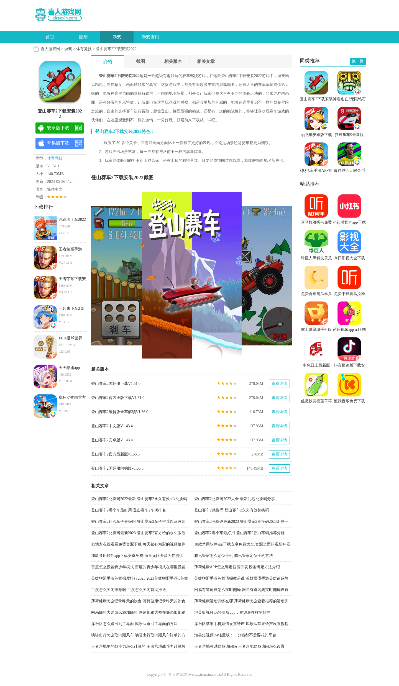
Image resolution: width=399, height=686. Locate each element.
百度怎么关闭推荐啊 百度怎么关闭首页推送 (128, 590)
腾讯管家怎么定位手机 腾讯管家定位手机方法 (233, 556)
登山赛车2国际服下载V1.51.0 (115, 384)
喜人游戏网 (50, 49)
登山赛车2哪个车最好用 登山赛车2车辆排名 (128, 510)
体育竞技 (84, 49)
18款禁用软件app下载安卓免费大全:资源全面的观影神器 (242, 544)
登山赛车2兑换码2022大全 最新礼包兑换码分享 (234, 499)
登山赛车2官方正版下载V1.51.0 (117, 398)
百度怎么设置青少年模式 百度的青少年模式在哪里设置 (138, 567)
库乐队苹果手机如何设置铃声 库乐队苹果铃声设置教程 (241, 624)
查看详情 (279, 384)
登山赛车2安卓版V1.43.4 (112, 440)
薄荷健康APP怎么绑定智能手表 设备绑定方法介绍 (237, 567)
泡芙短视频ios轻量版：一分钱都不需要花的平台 (235, 635)
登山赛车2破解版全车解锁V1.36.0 (119, 412)
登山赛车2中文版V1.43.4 (112, 426)
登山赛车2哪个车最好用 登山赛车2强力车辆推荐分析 (239, 533)
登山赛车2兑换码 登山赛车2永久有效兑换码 (231, 510)
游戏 (116, 37)
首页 (49, 37)
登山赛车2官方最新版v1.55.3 (115, 454)
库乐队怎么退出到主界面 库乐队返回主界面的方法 (134, 624)
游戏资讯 (150, 37)
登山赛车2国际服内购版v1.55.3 (117, 468)
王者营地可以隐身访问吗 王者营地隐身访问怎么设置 (239, 646)
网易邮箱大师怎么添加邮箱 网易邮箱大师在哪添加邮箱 (138, 612)
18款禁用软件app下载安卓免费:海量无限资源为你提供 (137, 556)
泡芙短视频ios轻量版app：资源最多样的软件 (232, 612)
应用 (83, 37)
